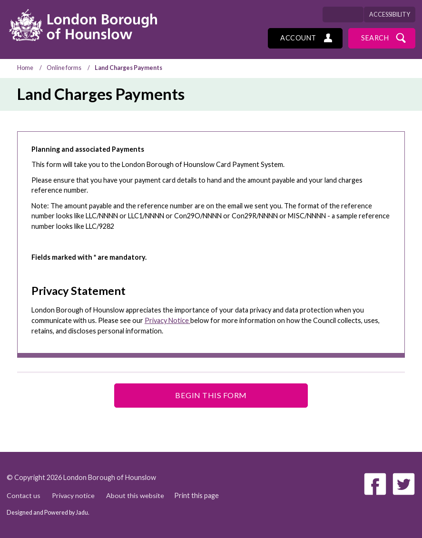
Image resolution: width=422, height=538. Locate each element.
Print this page (197, 495)
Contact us (23, 495)
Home (25, 67)
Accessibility (389, 14)
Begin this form (211, 395)
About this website (136, 495)
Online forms (64, 67)
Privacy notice (73, 495)
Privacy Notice (167, 320)
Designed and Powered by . (48, 512)
